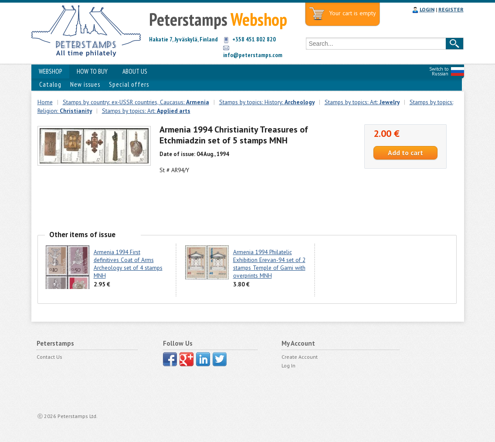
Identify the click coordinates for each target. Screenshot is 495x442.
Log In (288, 365)
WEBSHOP (50, 71)
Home (45, 102)
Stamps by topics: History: (267, 102)
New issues (85, 84)
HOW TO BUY (92, 71)
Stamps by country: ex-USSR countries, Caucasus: (136, 102)
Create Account (299, 357)
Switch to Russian (438, 71)
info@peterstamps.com (252, 55)
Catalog (50, 84)
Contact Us (49, 357)
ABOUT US (134, 71)
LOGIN (427, 9)
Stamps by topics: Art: (362, 102)
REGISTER (451, 9)
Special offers (129, 84)
